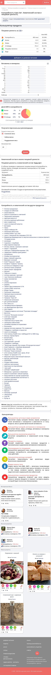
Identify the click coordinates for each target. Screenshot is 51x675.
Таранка (7, 385)
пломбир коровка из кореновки (15, 324)
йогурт (6, 383)
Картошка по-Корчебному (13, 366)
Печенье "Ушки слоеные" (13, 351)
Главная (3, 8)
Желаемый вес (6, 144)
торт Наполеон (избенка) (12, 277)
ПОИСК (29, 640)
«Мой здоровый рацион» (39, 198)
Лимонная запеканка (11, 300)
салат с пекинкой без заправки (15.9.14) (17, 235)
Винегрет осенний (10, 260)
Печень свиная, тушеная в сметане (16, 247)
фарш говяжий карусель (12, 258)
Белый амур (8, 338)
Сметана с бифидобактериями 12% (16, 250)
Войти (46, 2)
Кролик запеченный (11, 358)
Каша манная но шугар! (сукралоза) (16, 375)
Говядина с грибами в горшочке (15, 330)
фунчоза (7, 313)
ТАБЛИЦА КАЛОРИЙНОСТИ (34, 643)
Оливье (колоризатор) (12, 256)
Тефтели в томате (10, 273)
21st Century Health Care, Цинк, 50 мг (17, 353)
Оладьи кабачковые (11, 362)
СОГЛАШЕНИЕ (7, 665)
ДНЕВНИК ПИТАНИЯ (8, 640)
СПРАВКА (5, 657)
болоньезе (8, 326)
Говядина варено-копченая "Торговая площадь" (20, 311)
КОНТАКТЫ (16, 662)
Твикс (6, 228)
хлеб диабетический (11, 381)
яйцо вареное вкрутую (12, 245)
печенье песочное (10, 379)
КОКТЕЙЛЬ (7, 360)
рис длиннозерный (11, 302)
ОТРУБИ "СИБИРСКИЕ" (11, 370)
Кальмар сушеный (10, 392)
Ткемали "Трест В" (10, 298)
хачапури (7, 241)
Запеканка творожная (11, 292)
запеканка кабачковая (12, 322)
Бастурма (7, 226)
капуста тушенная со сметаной (15, 214)
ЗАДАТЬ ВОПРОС (7, 662)
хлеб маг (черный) (10, 317)
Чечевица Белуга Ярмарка (13, 305)
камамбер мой (9, 319)
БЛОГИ (5, 647)
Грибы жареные (9, 296)
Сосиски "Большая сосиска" (13, 315)
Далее (25, 152)
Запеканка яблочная (11, 231)
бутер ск (7, 398)
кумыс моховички (10, 279)
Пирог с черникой (10, 248)
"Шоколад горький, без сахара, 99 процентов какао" (22, 345)
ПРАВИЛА (13, 665)
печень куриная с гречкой (13, 275)
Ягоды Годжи (8, 290)
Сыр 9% (6, 396)
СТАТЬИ (5, 650)
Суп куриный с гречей (12, 341)
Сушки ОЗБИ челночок (12, 288)
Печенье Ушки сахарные (12, 267)
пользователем (18, 19)
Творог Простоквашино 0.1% (14, 286)
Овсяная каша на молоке (12, 294)
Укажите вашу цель (7, 131)
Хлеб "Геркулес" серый (12, 262)
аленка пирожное (10, 283)
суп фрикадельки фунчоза (13, 307)
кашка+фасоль (9, 212)
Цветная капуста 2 (10, 218)
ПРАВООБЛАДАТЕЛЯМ (9, 653)
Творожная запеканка (11, 216)
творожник (8, 394)
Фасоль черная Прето (11, 336)
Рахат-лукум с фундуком (12, 269)
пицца (6, 281)
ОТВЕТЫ (29, 650)
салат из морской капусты (13, 224)
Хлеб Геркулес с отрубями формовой (17, 347)
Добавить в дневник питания (25, 58)
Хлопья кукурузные (11, 209)
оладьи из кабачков (11, 211)
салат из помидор (10, 332)
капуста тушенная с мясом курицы (16, 374)
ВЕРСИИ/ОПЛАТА (7, 659)
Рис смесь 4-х (8, 303)
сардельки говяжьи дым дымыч (15, 252)
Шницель (7, 387)
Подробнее (5, 192)
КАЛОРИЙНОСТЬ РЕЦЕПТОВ (34, 647)
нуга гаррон (8, 309)
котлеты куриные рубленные (14, 220)
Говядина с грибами (11, 343)
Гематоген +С (8, 339)
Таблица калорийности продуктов (17, 8)
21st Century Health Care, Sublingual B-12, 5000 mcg (21, 334)
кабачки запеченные (11, 364)
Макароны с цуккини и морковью (16, 372)
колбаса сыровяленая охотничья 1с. (16, 377)
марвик (6, 284)
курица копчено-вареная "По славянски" (18, 328)
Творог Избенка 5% (10, 230)
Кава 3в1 (5, 10)
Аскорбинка (8, 254)
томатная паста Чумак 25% (13, 320)
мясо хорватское (10, 222)
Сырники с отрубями (11, 243)
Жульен (6, 271)
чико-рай (7, 368)
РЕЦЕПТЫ (5, 643)
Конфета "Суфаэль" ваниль (13, 264)
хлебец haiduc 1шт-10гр (12, 233)
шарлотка (7, 389)
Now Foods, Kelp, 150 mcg (12, 349)
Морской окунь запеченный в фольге (17, 356)
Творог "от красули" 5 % (12, 355)
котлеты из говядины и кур (13, 266)
